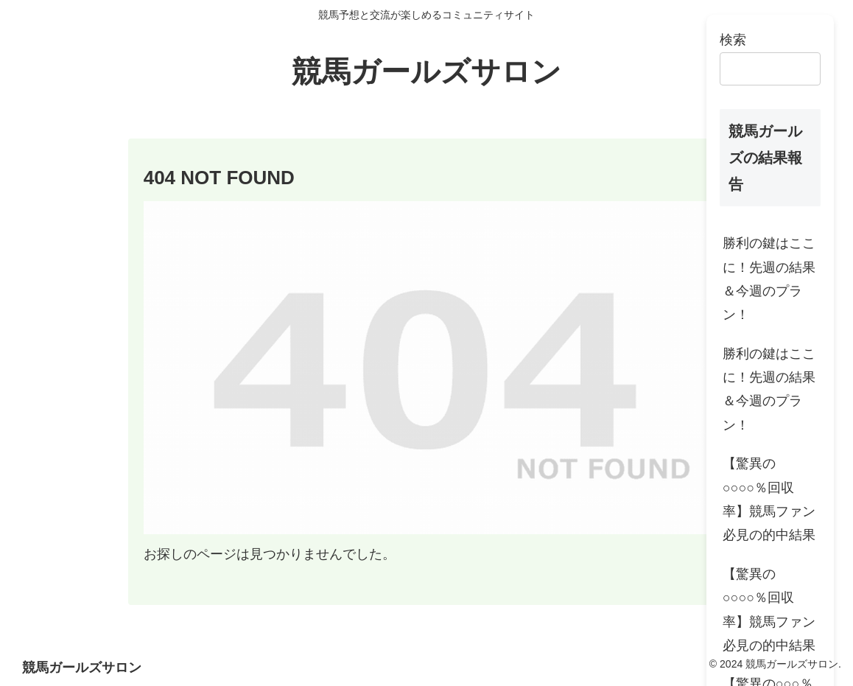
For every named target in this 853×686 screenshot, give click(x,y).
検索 (733, 39)
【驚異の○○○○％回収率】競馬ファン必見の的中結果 (769, 499)
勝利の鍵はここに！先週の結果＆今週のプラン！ (769, 279)
